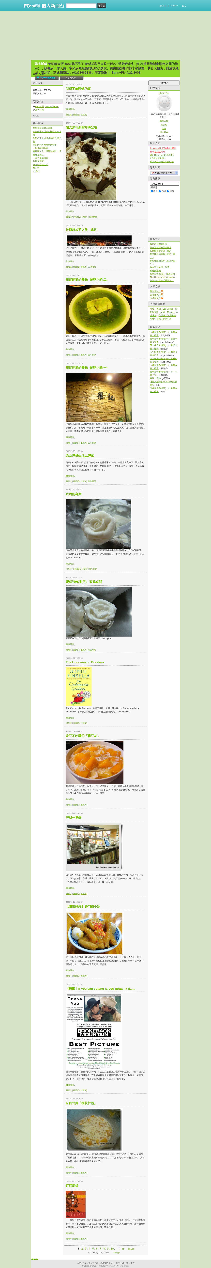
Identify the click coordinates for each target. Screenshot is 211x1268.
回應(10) (69, 217)
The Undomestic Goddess (85, 662)
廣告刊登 (82, 1263)
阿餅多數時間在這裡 (42, 128)
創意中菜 (167, 319)
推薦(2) (76, 114)
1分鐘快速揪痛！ (158, 158)
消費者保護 (93, 1263)
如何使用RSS (51, 106)
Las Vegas (168, 309)
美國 (158, 309)
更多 (36, 171)
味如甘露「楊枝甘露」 (81, 1103)
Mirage (170, 312)
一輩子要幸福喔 (40, 158)
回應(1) (69, 355)
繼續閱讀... (70, 109)
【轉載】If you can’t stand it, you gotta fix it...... (100, 988)
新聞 (162, 6)
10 (112, 1248)
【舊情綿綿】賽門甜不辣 (83, 906)
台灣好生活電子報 (167, 315)
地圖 (164, 128)
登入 (184, 6)
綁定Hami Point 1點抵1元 (162, 155)
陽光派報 (41, 64)
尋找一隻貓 (73, 817)
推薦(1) (76, 267)
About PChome (121, 1263)
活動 (42, 74)
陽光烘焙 (93, 217)
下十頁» (116, 1253)
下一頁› (121, 1249)
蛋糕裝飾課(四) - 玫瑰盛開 (84, 582)
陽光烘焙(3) (155, 291)
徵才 (133, 1263)
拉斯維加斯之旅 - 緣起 (81, 229)
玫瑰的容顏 (73, 494)
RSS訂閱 (39, 106)
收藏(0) (84, 114)
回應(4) (69, 976)
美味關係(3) (155, 294)
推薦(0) (77, 217)
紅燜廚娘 (72, 1185)
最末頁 (131, 1249)
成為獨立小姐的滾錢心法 (162, 161)
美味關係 (92, 355)
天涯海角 (92, 267)
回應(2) (69, 267)
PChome (174, 6)
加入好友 (164, 132)
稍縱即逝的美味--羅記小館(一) (86, 367)
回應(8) (69, 114)
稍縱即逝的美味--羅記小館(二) (86, 279)
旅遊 (163, 312)
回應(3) (69, 481)
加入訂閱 (39, 110)
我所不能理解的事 (78, 89)
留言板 (164, 125)
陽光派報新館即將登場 (81, 127)
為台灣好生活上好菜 (80, 455)
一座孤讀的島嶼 (40, 148)
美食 (152, 309)
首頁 (35, 74)
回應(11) (69, 569)
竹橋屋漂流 (38, 161)
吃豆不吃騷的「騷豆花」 (83, 736)
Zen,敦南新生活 (40, 164)
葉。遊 (36, 168)
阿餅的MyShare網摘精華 (45, 145)
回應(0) (69, 1173)
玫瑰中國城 (155, 319)
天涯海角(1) (155, 298)
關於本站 (164, 121)
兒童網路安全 (107, 1263)
